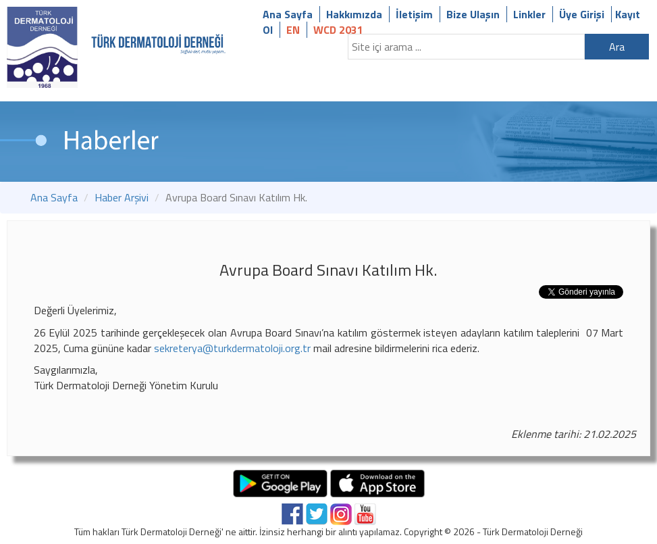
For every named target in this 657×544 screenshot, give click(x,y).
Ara (617, 47)
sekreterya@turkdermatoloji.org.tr (232, 348)
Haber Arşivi (122, 197)
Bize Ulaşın (473, 14)
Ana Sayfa (288, 14)
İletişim (414, 14)
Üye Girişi (581, 14)
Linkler (529, 14)
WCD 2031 (338, 30)
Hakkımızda (354, 14)
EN (293, 30)
